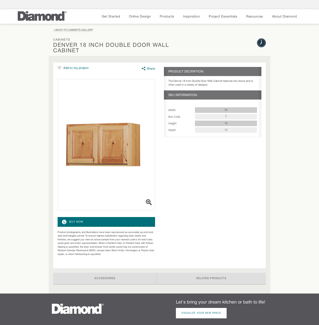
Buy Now (72, 222)
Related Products (211, 278)
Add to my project (76, 68)
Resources (254, 16)
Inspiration (191, 16)
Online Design (140, 16)
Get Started (111, 16)
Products (167, 16)
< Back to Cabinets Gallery (73, 30)
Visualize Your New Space (201, 313)
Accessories (104, 278)
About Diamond (284, 16)
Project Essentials (223, 16)
